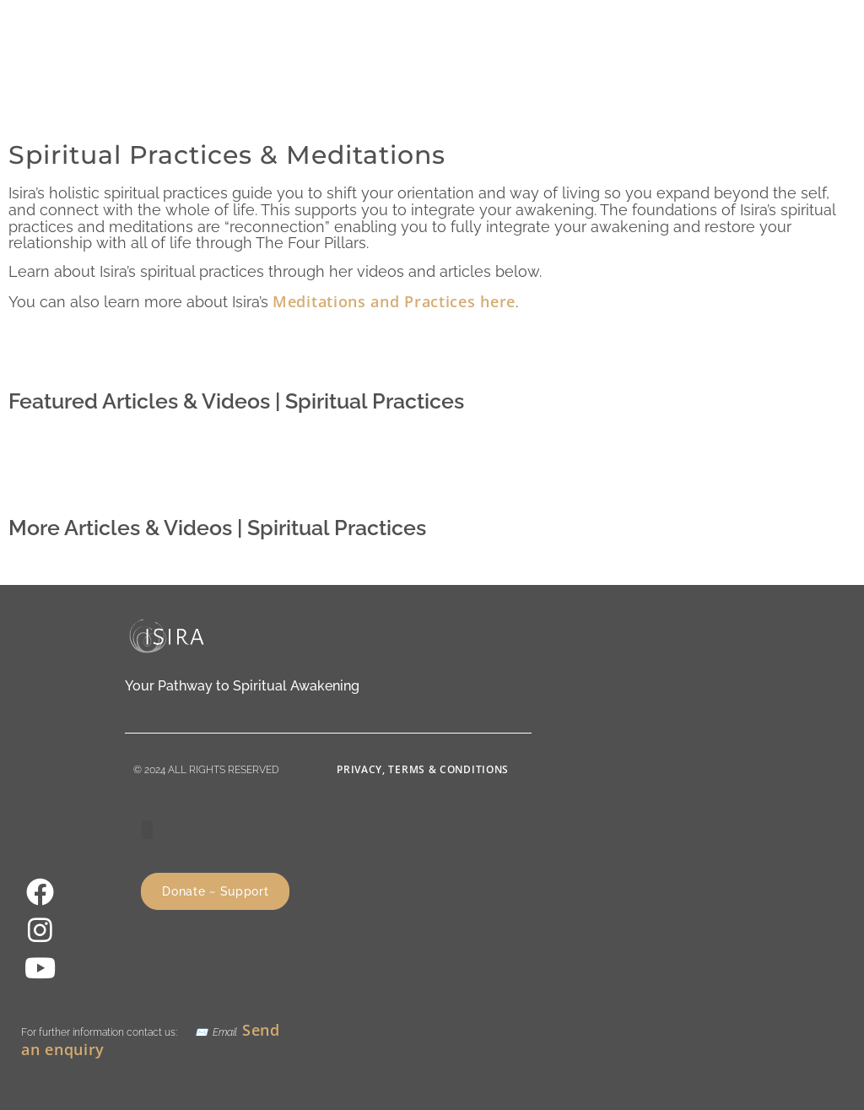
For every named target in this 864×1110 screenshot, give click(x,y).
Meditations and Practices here (394, 301)
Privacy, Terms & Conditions (423, 769)
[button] (648, 32)
